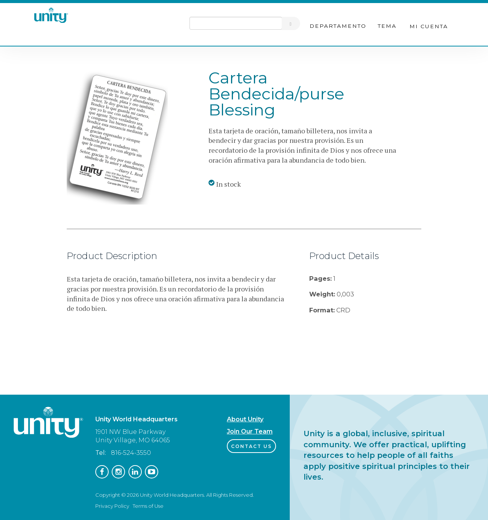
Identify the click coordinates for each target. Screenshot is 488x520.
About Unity (245, 419)
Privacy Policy (112, 506)
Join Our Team (250, 431)
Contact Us (251, 446)
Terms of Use (148, 506)
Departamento (338, 26)
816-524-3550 (131, 452)
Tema (387, 26)
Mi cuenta (428, 26)
